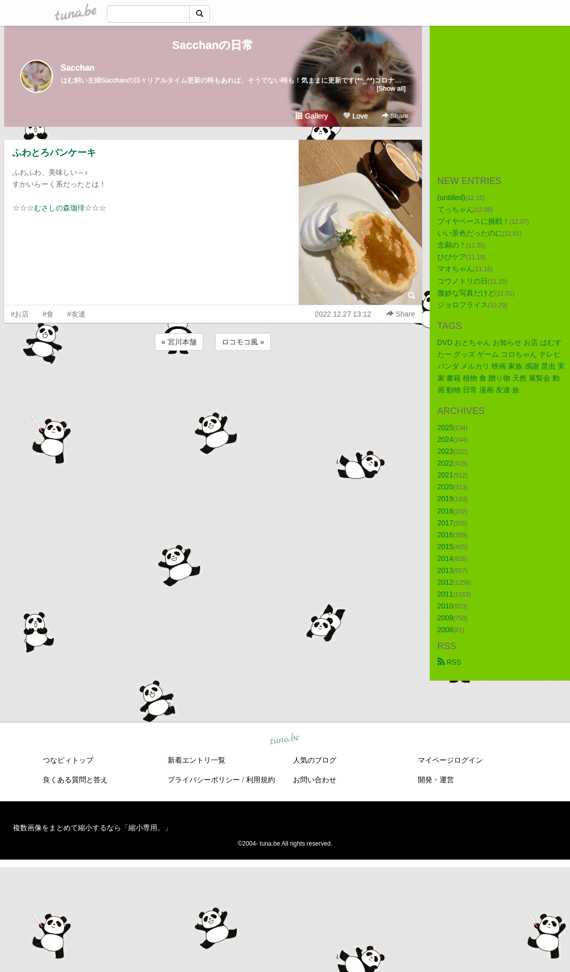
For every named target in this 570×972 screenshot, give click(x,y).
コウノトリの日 (462, 281)
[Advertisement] (213, 380)
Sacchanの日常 (213, 45)
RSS (449, 662)
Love (355, 116)
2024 (445, 439)
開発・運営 (436, 780)
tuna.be (285, 739)
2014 (445, 558)
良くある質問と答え (75, 780)
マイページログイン (450, 760)
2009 (445, 618)
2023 (445, 451)
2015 (445, 546)
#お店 (20, 314)
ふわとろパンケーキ (54, 152)
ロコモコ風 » (243, 342)
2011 (445, 594)
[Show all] (391, 88)
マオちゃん (455, 269)
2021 (445, 475)
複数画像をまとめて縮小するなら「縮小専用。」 (92, 827)
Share (395, 116)
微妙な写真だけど (466, 293)
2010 (445, 606)
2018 (445, 511)
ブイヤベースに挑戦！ (473, 221)
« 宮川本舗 (179, 342)
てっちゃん (455, 209)
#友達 (76, 314)
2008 (445, 629)
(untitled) (451, 197)
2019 (445, 499)
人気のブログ (314, 760)
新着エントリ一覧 (196, 760)
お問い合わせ (314, 780)
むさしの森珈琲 (59, 208)
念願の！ (451, 245)
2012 (445, 582)
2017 (445, 523)
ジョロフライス (462, 305)
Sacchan (78, 67)
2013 (445, 570)
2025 (445, 427)
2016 (445, 535)
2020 (445, 487)
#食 (48, 314)
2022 (445, 463)
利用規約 (260, 780)
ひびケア (451, 257)
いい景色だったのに (469, 233)
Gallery (312, 116)
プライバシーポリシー (204, 780)
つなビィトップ (68, 760)
